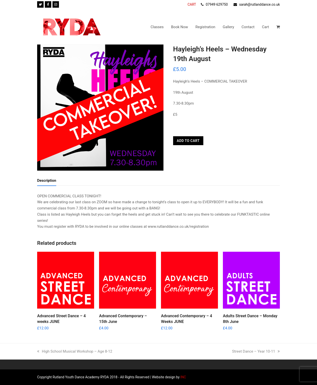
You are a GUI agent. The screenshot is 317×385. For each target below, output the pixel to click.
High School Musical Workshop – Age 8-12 (74, 351)
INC (183, 377)
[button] (278, 27)
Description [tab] (46, 180)
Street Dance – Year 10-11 (256, 351)
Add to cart (188, 141)
